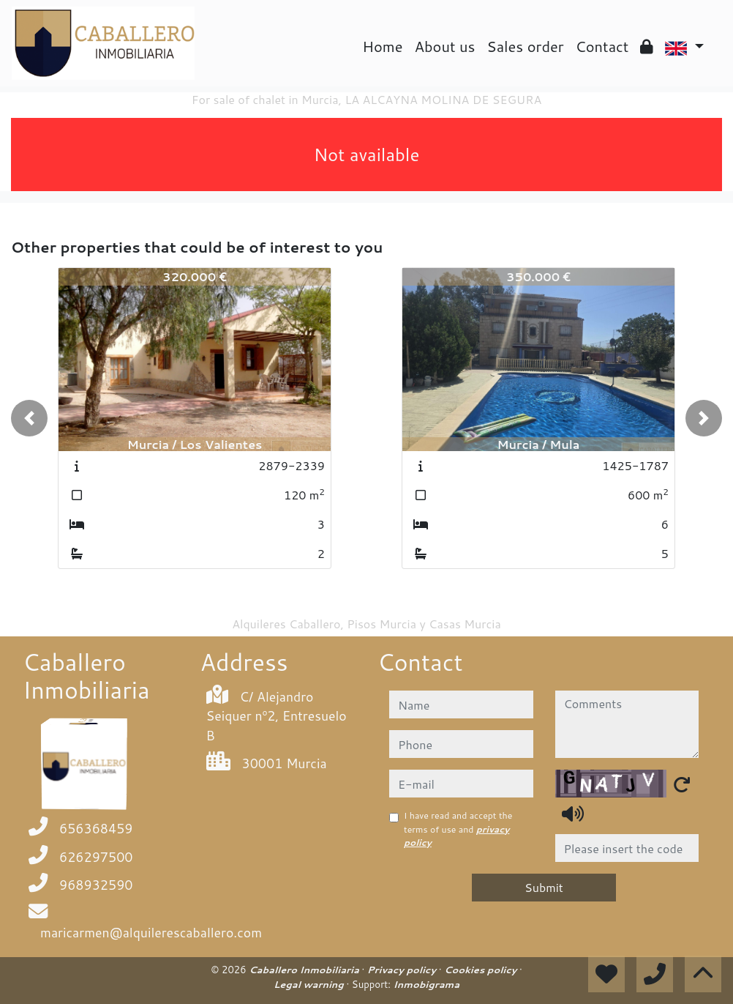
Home (382, 46)
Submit (544, 887)
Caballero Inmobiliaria (305, 969)
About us (445, 46)
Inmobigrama (426, 984)
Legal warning (310, 984)
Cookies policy (481, 969)
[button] (29, 418)
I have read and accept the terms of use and (458, 829)
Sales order (524, 46)
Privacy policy (403, 969)
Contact (602, 46)
